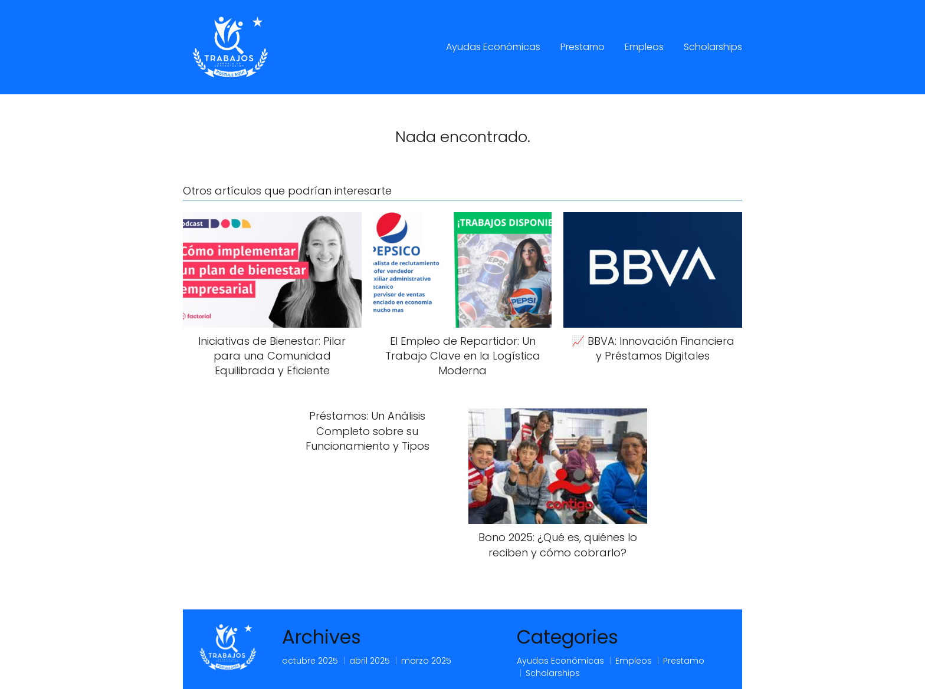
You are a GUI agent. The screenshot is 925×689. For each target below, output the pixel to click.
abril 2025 (369, 661)
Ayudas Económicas (493, 47)
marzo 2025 (426, 661)
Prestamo (582, 47)
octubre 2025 (310, 661)
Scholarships (713, 47)
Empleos (644, 47)
